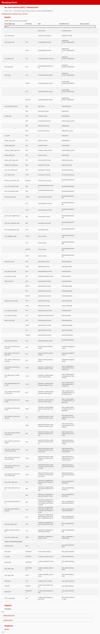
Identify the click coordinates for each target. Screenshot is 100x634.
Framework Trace (16, 14)
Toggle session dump (9, 615)
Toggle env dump (7, 620)
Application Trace (6, 14)
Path (10, 23)
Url (13, 23)
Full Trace (25, 14)
